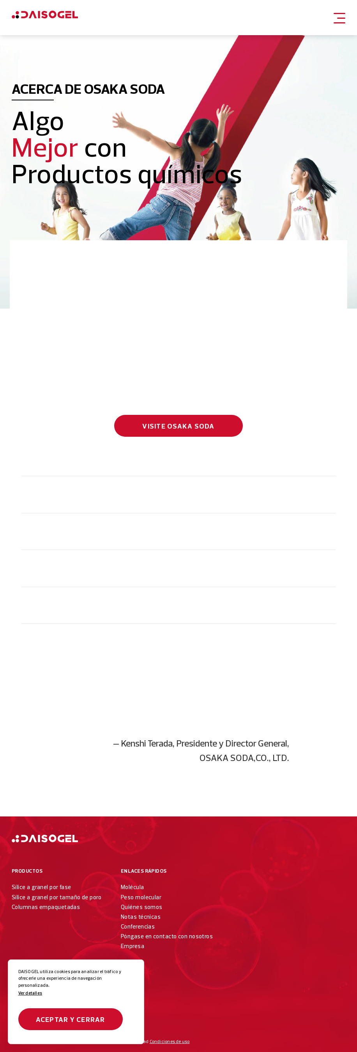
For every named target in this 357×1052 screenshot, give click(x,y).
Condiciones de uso (170, 1041)
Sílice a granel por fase (41, 887)
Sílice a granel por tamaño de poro (56, 897)
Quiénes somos (142, 907)
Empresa (132, 946)
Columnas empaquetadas (46, 907)
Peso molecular (141, 897)
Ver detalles (30, 993)
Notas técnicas (141, 916)
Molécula (132, 887)
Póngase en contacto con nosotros (167, 936)
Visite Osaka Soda (178, 426)
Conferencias (138, 926)
